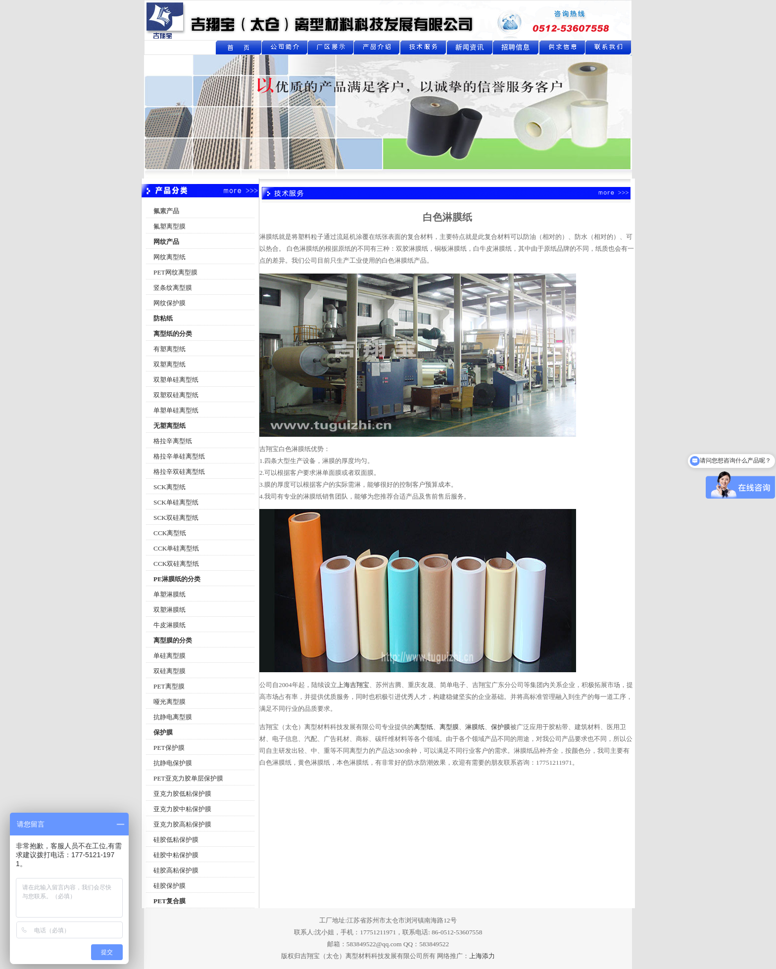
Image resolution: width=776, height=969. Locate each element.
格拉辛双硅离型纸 (179, 471)
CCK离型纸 (169, 533)
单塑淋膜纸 (169, 594)
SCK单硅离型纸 (175, 502)
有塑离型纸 (169, 349)
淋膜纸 (475, 727)
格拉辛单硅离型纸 (179, 456)
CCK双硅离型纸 (176, 563)
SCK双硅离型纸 (175, 517)
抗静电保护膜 (172, 763)
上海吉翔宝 (353, 685)
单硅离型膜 (169, 655)
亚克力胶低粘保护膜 (182, 793)
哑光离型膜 (169, 701)
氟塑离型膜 (169, 226)
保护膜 (500, 727)
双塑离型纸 (169, 364)
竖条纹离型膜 (172, 287)
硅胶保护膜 (169, 885)
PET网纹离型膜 (175, 272)
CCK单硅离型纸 (176, 548)
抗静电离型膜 (172, 717)
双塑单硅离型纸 (175, 379)
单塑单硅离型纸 (175, 410)
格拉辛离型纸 (172, 441)
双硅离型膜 (169, 671)
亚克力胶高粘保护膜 (182, 824)
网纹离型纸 (169, 257)
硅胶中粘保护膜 (175, 855)
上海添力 (482, 956)
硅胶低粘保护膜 (175, 839)
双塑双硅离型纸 (175, 395)
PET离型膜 (169, 686)
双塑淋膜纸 (169, 609)
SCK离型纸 (169, 487)
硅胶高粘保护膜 (175, 870)
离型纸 (423, 727)
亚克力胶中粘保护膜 (182, 809)
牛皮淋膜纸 (169, 625)
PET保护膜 (169, 747)
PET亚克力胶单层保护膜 (188, 778)
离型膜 (449, 727)
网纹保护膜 (169, 303)
